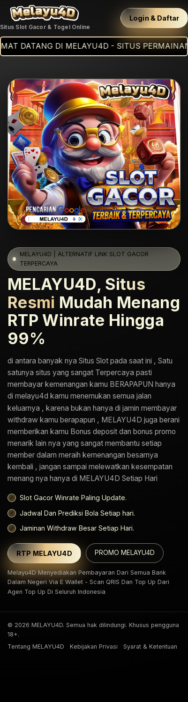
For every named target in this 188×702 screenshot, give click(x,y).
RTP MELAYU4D (44, 553)
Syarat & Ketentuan (150, 646)
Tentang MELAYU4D (36, 646)
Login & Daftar (154, 18)
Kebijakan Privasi (94, 646)
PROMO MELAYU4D (125, 552)
